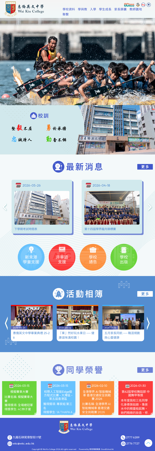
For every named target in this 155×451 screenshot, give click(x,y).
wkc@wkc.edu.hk (23, 443)
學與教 (86, 14)
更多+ (138, 14)
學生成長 (109, 14)
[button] (6, 318)
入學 (97, 14)
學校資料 (72, 14)
